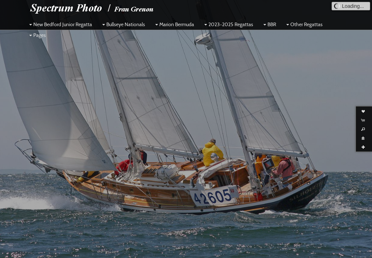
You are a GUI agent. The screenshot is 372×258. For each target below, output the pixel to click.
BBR (269, 24)
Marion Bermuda (174, 24)
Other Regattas (304, 24)
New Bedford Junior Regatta (60, 24)
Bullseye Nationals (123, 24)
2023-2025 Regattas (228, 24)
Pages (37, 35)
